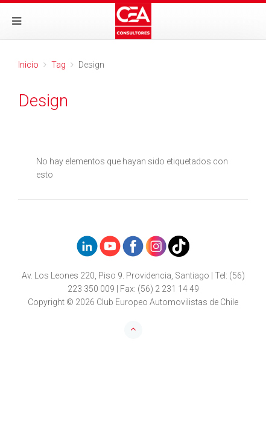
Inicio (28, 64)
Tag (58, 64)
